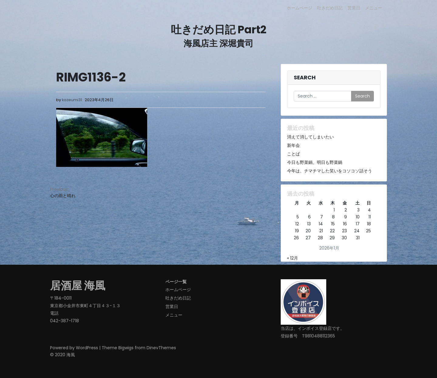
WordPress (87, 348)
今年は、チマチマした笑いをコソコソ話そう (329, 171)
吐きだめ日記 (330, 8)
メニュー (373, 8)
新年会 (293, 145)
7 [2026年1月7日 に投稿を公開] (321, 217)
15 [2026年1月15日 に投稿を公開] (333, 224)
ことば (293, 154)
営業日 (353, 8)
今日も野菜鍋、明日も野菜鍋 (314, 162)
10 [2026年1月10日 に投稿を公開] (358, 217)
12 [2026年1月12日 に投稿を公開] (297, 224)
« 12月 (292, 258)
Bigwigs (126, 348)
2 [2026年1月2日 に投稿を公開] (345, 210)
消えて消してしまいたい (310, 137)
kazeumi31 (72, 99)
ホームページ (299, 8)
